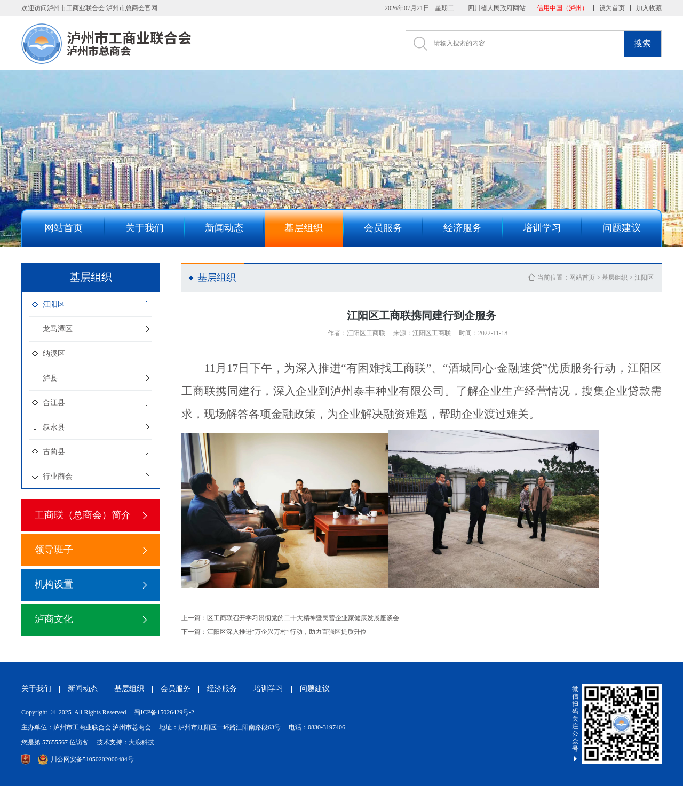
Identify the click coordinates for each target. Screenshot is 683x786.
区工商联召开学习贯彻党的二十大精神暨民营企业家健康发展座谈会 (290, 618)
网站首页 (582, 277)
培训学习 (268, 689)
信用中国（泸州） (562, 8)
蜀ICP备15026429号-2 (164, 712)
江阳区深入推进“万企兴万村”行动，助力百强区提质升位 (274, 632)
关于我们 (36, 689)
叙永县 (54, 427)
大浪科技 (141, 742)
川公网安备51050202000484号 (86, 759)
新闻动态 (83, 689)
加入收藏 (649, 8)
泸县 (50, 378)
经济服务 (222, 689)
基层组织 (615, 277)
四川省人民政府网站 (497, 8)
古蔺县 (54, 452)
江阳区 (54, 304)
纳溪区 (54, 354)
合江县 (54, 403)
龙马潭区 (58, 329)
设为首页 (612, 8)
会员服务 (175, 689)
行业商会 (58, 476)
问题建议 (315, 689)
